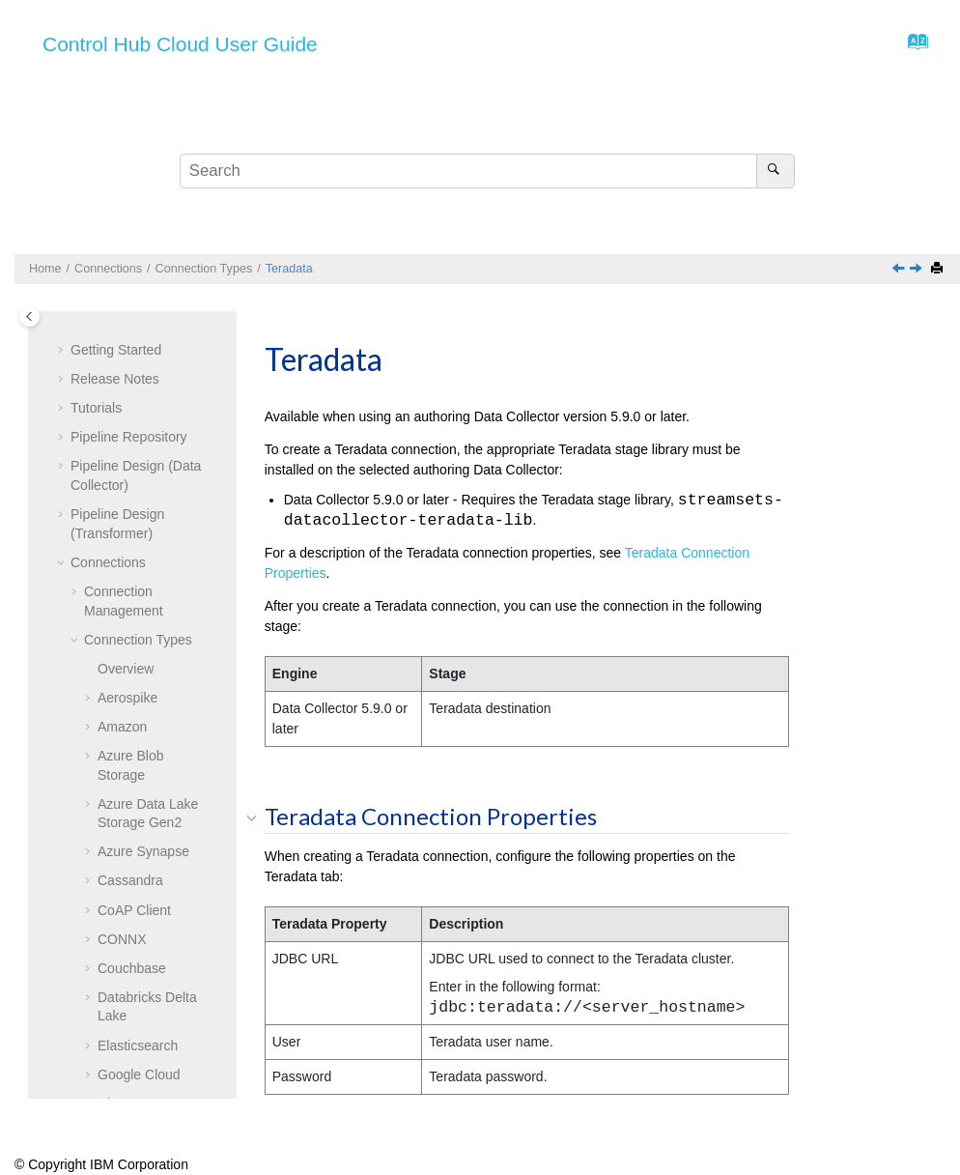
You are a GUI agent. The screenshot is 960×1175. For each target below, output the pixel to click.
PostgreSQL (134, 361)
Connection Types (204, 268)
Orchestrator (135, 332)
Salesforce (129, 448)
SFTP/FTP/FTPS (149, 477)
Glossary (97, 1058)
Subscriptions (111, 836)
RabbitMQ (128, 390)
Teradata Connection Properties (145, 642)
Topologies (103, 777)
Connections (108, 268)
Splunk (118, 536)
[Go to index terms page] (912, 46)
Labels (90, 971)
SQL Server (133, 565)
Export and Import (124, 1000)
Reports (94, 807)
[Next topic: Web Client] (917, 269)
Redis (115, 419)
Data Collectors (117, 865)
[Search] (775, 171)
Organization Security (135, 1029)
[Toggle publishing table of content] (29, 316)
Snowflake (129, 507)
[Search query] (487, 171)
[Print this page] (939, 269)
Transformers (111, 894)
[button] (90, 333)
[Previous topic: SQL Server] (900, 269)
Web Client (130, 690)
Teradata (289, 268)
